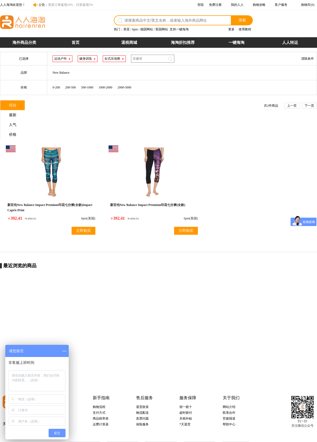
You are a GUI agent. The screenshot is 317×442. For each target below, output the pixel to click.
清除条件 (307, 58)
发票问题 (142, 392)
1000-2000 (105, 87)
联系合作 (229, 386)
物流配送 (142, 386)
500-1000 (87, 87)
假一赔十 (185, 381)
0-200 (56, 87)
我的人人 (237, 5)
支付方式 (99, 386)
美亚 (126, 29)
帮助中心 (229, 398)
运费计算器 (101, 398)
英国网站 (161, 29)
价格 (111, 106)
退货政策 (142, 381)
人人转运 (290, 42)
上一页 (292, 105)
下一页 (309, 105)
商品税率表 (101, 392)
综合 (16, 106)
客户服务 (281, 5)
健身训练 (85, 58)
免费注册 (215, 5)
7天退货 (184, 398)
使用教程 (245, 29)
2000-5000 (124, 87)
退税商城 (129, 42)
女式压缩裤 (112, 58)
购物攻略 (259, 5)
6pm (135, 29)
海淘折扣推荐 (183, 42)
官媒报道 (229, 392)
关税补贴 (185, 392)
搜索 (242, 20)
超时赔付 (185, 386)
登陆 (200, 5)
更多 (231, 29)
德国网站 (146, 29)
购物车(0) (307, 5)
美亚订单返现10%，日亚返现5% (70, 5)
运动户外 (60, 58)
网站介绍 (229, 381)
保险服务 (142, 398)
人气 (79, 106)
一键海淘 (236, 42)
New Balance (61, 72)
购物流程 (99, 381)
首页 (76, 42)
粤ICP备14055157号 (181, 436)
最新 (48, 106)
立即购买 (59, 203)
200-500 (70, 87)
